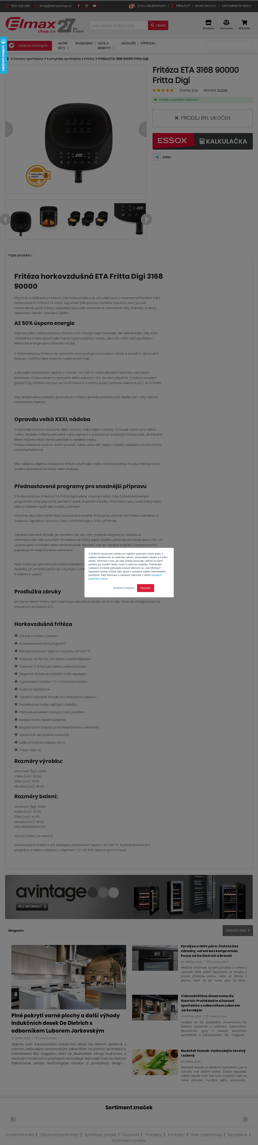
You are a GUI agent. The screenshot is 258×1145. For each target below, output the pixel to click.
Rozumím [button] (145, 588)
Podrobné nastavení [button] (124, 588)
